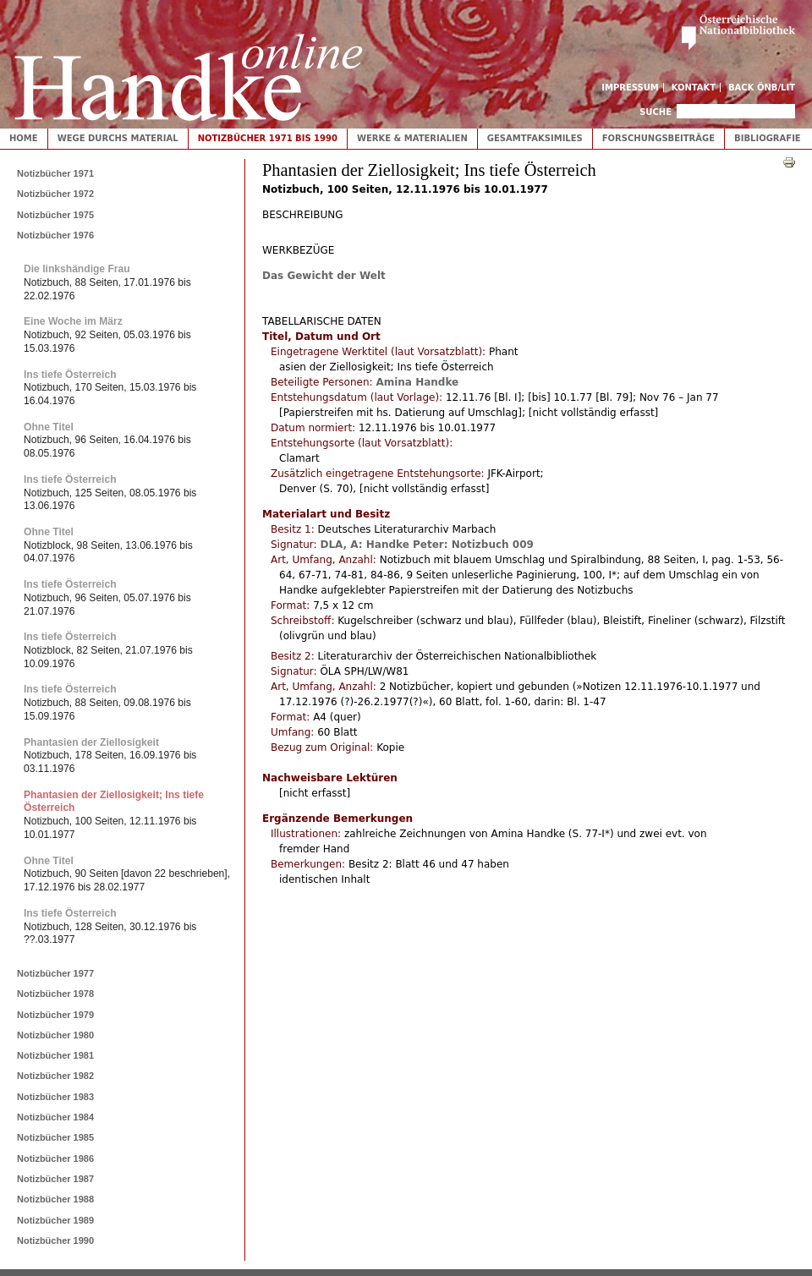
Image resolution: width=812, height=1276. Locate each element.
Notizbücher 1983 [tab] (55, 1097)
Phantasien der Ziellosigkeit (91, 742)
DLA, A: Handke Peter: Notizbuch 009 (426, 544)
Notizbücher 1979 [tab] (55, 1015)
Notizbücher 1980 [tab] (55, 1035)
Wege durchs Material (118, 138)
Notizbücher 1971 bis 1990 (267, 138)
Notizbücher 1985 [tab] (55, 1137)
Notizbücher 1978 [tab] (55, 993)
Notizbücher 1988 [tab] (55, 1199)
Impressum (630, 87)
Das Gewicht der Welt (324, 276)
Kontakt (694, 87)
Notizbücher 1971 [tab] (55, 173)
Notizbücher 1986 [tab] (55, 1158)
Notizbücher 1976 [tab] (55, 235)
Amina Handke (417, 382)
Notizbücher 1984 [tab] (55, 1117)
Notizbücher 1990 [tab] (55, 1240)
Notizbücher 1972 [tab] (55, 194)
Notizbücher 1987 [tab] (55, 1179)
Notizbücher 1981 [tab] (55, 1055)
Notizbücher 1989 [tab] (55, 1220)
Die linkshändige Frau (77, 269)
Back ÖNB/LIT (761, 87)
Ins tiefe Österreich (70, 375)
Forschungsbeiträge (658, 138)
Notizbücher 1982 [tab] (55, 1076)
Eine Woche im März (73, 321)
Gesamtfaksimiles (535, 138)
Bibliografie (767, 138)
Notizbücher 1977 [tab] (55, 973)
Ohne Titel (49, 427)
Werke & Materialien (412, 138)
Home (23, 138)
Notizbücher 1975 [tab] (55, 215)
